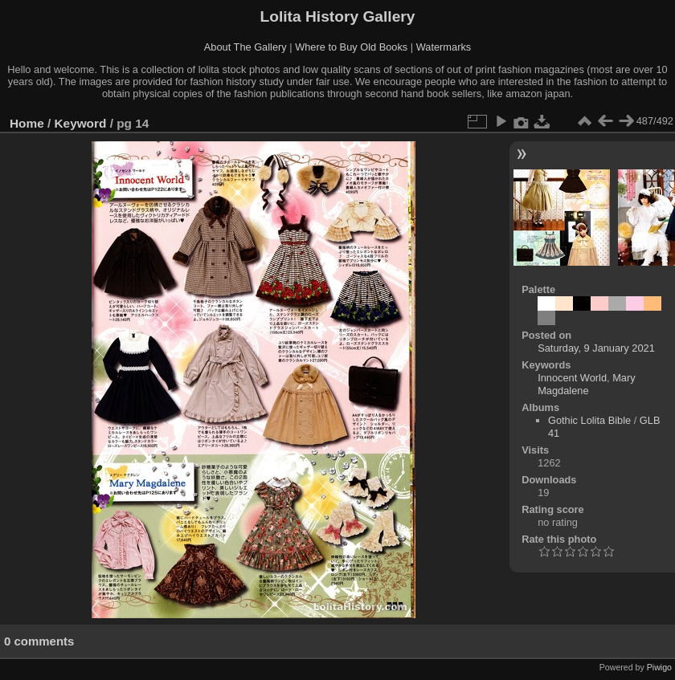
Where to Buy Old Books (351, 47)
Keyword (81, 123)
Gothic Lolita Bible (589, 420)
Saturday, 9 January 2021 (596, 348)
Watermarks (444, 47)
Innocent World (572, 378)
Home (27, 123)
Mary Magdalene (586, 384)
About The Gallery (245, 47)
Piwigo (659, 667)
